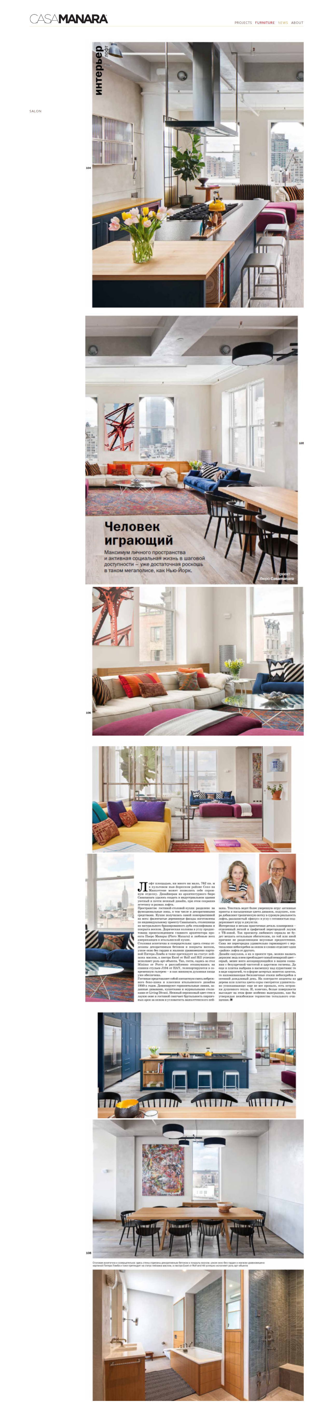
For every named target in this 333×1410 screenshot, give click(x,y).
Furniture (265, 22)
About (297, 22)
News (283, 22)
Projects (243, 22)
